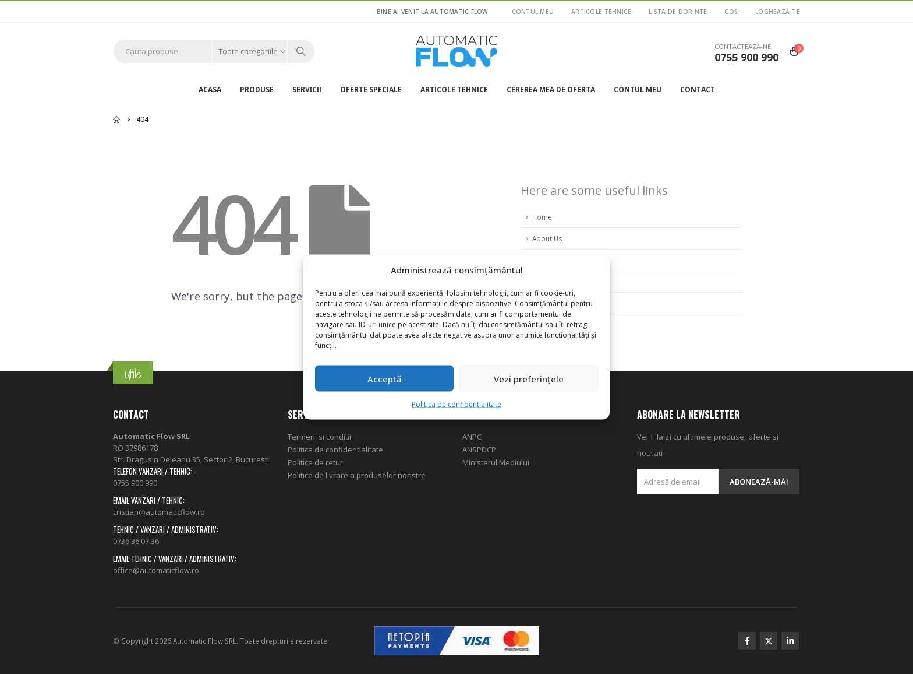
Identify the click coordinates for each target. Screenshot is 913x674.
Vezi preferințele (529, 378)
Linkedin (790, 641)
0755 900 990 (135, 483)
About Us (547, 238)
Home (542, 217)
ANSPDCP (479, 449)
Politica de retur (315, 462)
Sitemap (546, 281)
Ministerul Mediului (495, 462)
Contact (697, 89)
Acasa (210, 89)
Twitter (768, 641)
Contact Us (550, 303)
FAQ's (541, 260)
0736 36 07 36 (136, 541)
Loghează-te (777, 12)
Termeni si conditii (319, 436)
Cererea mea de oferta (551, 89)
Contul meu (533, 12)
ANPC (472, 436)
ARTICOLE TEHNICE (601, 12)
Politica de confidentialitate (456, 404)
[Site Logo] (456, 51)
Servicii (306, 89)
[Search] (301, 51)
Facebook (747, 641)
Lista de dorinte (678, 12)
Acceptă (384, 378)
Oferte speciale (371, 89)
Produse (257, 89)
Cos (731, 12)
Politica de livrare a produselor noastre (357, 475)
